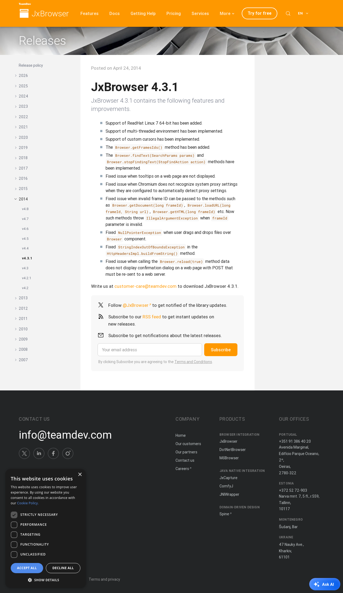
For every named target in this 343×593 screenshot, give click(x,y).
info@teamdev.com (65, 434)
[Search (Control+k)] (288, 13)
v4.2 (25, 288)
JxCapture (228, 477)
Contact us (185, 460)
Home (181, 435)
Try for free (259, 13)
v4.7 (25, 219)
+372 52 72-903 (293, 490)
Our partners (186, 452)
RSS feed (152, 317)
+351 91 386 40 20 (295, 441)
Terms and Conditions (193, 361)
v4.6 (25, 228)
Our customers (188, 443)
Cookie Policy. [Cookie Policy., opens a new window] (28, 503)
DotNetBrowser (232, 449)
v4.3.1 (27, 258)
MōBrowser (229, 458)
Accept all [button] (27, 568)
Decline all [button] (63, 568)
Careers (182, 468)
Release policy (31, 65)
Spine (224, 514)
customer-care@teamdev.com (145, 286)
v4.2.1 (26, 278)
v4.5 (25, 238)
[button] (45, 579)
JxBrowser (50, 14)
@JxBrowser (135, 305)
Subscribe (221, 349)
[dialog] (45, 528)
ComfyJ (226, 486)
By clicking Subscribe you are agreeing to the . (155, 361)
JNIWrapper (229, 494)
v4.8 (25, 209)
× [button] (80, 475)
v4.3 (25, 268)
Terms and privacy (104, 579)
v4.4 (25, 248)
